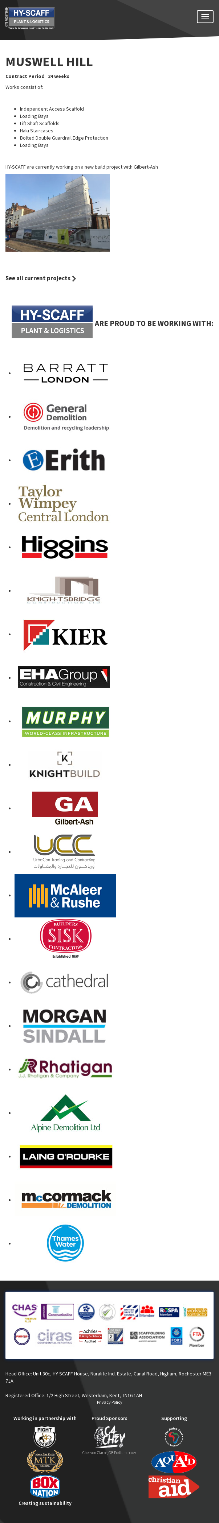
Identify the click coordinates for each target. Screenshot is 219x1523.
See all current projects (37, 278)
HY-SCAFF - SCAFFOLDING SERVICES (43, 22)
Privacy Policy (109, 1402)
